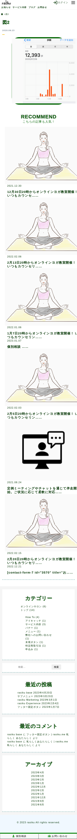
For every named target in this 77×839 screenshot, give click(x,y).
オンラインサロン (31, 606)
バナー (29, 628)
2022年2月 (37, 790)
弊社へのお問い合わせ (38, 635)
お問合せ (42, 7)
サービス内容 (20, 7)
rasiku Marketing (28, 700)
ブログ (32, 7)
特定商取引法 (33, 645)
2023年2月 (37, 779)
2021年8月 (37, 804)
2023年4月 (37, 772)
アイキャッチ (33, 620)
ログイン (60, 2)
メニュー (30, 631)
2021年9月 (37, 801)
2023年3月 (37, 776)
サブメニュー (25, 696)
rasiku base (24, 692)
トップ (25, 610)
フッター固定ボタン (29, 707)
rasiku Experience (29, 703)
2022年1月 (37, 794)
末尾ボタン (32, 642)
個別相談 (19, 836)
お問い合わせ (58, 836)
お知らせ (6, 7)
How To (30, 617)
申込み (29, 649)
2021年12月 (38, 797)
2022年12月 (38, 786)
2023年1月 (37, 783)
